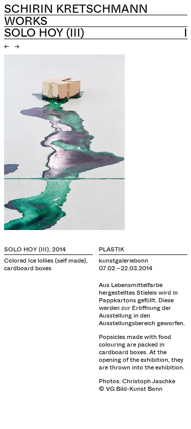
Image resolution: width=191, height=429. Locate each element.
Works (25, 21)
